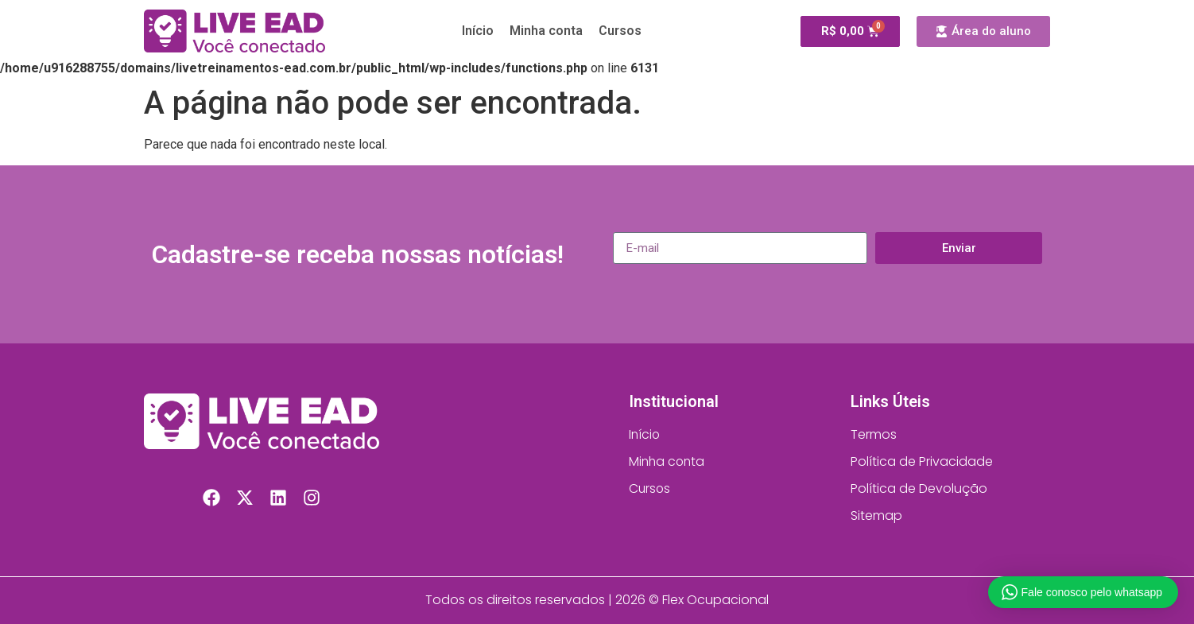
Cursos (620, 30)
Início (478, 30)
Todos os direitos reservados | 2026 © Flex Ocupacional (597, 600)
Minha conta (546, 30)
